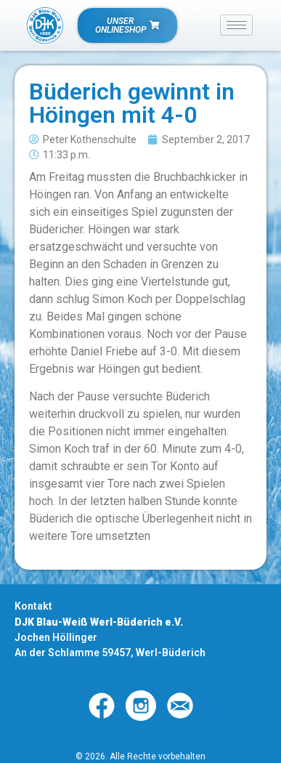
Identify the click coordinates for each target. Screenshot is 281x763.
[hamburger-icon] (236, 25)
